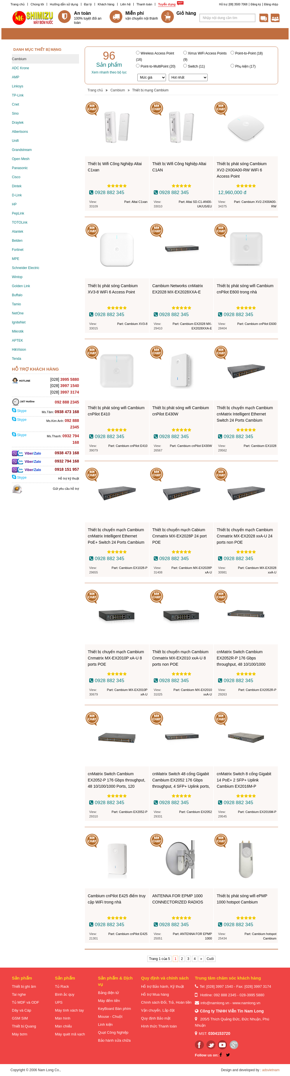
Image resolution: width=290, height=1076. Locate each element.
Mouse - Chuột (110, 1016)
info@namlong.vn (215, 1003)
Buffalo (17, 295)
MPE (15, 259)
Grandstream (22, 150)
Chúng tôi (37, 4)
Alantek (17, 232)
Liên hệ (125, 4)
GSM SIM (20, 1018)
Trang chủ (17, 4)
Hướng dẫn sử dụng (64, 4)
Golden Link (21, 286)
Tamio (16, 304)
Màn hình (62, 1018)
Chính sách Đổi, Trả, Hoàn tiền (166, 1002)
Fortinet (18, 250)
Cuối (210, 959)
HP (14, 204)
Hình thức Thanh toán (159, 1026)
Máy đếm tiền (109, 1001)
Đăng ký (256, 4)
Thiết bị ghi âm (24, 986)
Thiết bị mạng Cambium (150, 90)
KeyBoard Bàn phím (114, 1008)
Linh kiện (105, 1024)
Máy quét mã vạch (70, 1034)
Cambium (19, 59)
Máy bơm (19, 1034)
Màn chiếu (63, 1026)
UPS (59, 1002)
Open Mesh (20, 159)
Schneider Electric (25, 268)
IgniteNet (18, 322)
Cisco (16, 177)
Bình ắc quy (64, 994)
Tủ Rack (62, 986)
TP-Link (18, 95)
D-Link (17, 195)
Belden (17, 241)
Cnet (15, 104)
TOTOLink (19, 222)
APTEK (17, 340)
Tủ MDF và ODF (25, 1002)
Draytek (18, 123)
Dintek (17, 186)
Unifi (15, 141)
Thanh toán (144, 4)
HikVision (19, 350)
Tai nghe (19, 994)
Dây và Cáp (21, 1010)
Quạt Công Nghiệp (113, 1032)
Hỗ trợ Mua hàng (155, 994)
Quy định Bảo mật (155, 1018)
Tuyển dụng (167, 4)
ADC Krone (20, 68)
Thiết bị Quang (24, 1026)
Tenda (16, 359)
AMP (15, 77)
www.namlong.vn (246, 1003)
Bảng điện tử (108, 993)
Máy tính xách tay (69, 1010)
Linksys (17, 86)
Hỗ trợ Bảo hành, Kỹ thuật (162, 986)
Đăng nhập (271, 4)
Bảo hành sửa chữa (114, 1040)
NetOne (18, 313)
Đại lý (88, 4)
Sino (15, 113)
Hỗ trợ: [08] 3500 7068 (233, 4)
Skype (19, 411)
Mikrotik (18, 331)
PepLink (18, 213)
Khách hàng (106, 4)
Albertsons (20, 132)
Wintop (17, 277)
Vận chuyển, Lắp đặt (157, 1010)
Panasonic (20, 168)
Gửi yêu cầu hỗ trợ (66, 488)
